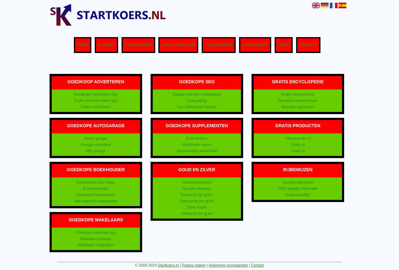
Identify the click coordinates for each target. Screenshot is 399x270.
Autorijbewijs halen (297, 182)
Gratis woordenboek (298, 94)
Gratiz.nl (298, 151)
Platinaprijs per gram (197, 201)
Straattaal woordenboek (298, 101)
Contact (308, 45)
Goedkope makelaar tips (95, 232)
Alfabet (106, 45)
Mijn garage (96, 151)
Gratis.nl (298, 144)
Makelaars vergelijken (96, 245)
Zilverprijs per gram (197, 213)
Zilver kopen (197, 207)
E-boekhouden (96, 188)
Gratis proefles (298, 195)
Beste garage (96, 138)
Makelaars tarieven (96, 239)
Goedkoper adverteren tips (96, 94)
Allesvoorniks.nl (298, 138)
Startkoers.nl (168, 265)
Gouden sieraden (196, 188)
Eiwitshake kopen (196, 144)
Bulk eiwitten (196, 138)
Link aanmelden (178, 45)
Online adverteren (96, 107)
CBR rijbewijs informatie (298, 188)
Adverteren (255, 45)
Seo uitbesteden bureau (197, 107)
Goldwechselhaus (197, 182)
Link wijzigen (219, 45)
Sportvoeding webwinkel (197, 151)
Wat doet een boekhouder (95, 201)
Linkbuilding (197, 101)
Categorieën (138, 45)
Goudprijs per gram (197, 195)
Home (82, 45)
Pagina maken (194, 265)
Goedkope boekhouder (96, 195)
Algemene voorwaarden (228, 265)
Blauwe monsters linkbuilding (197, 94)
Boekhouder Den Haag (96, 182)
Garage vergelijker (95, 144)
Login (284, 45)
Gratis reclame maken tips (96, 101)
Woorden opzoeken (297, 107)
